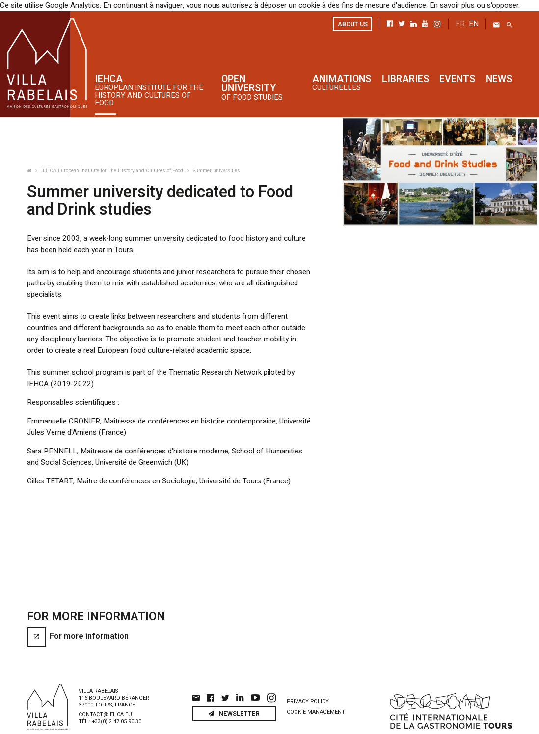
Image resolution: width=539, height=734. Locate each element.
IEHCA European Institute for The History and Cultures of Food (113, 170)
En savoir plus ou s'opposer (466, 5)
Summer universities (216, 170)
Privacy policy (308, 684)
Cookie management (316, 695)
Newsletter (234, 696)
